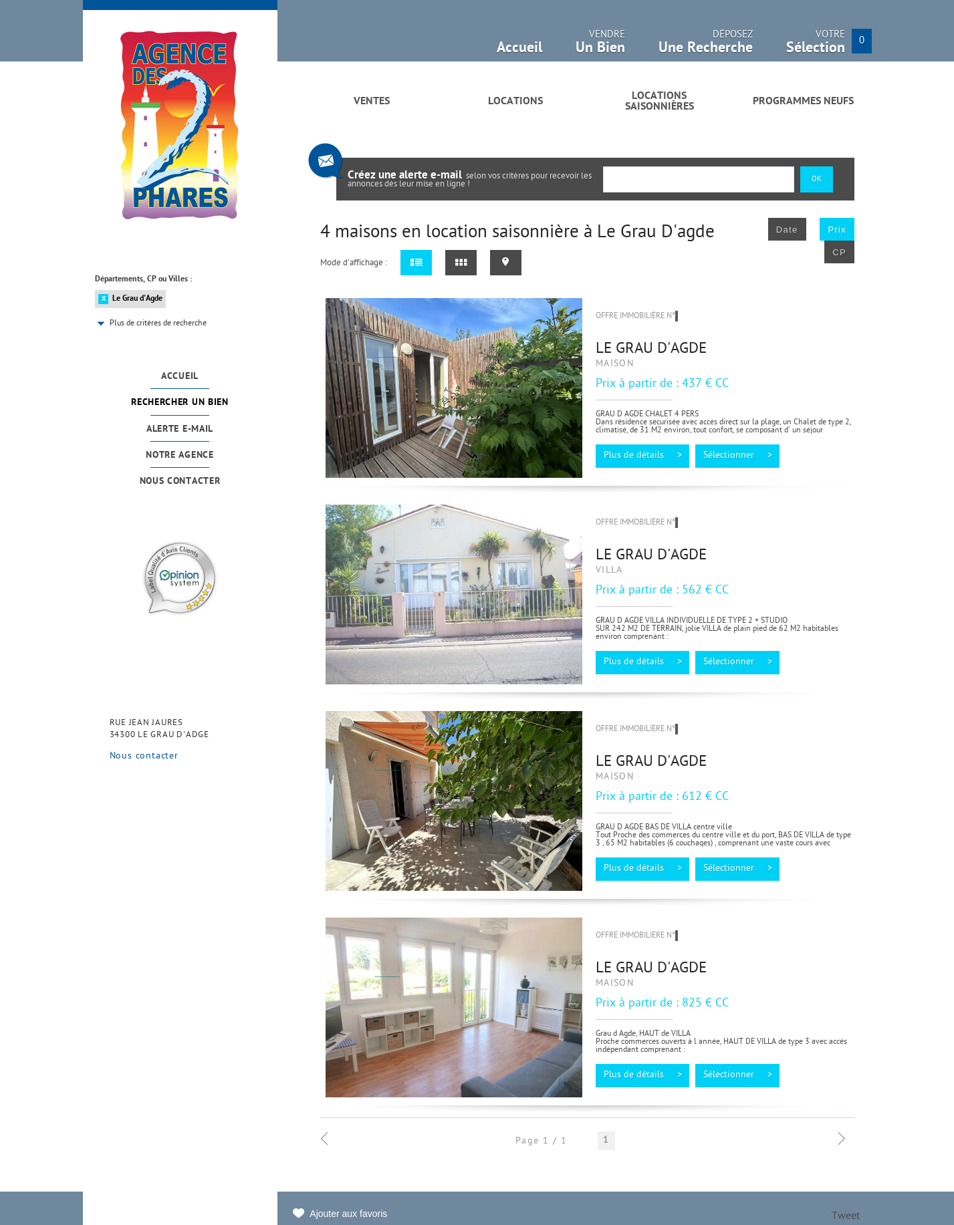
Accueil (180, 376)
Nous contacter (180, 481)
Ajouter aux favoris (348, 1213)
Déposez (706, 45)
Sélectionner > (737, 456)
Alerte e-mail (179, 429)
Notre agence (179, 455)
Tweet (846, 1217)
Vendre (600, 45)
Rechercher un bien (179, 402)
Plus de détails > (643, 456)
